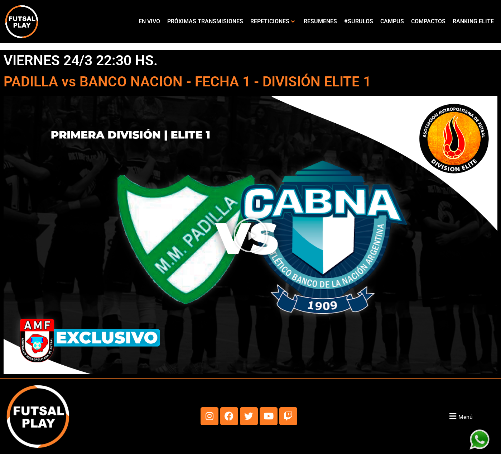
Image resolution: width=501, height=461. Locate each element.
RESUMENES (320, 21)
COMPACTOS (428, 21)
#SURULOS (358, 21)
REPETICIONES (272, 21)
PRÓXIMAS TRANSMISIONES (205, 21)
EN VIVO (149, 21)
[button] (251, 235)
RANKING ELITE (473, 21)
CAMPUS (392, 21)
